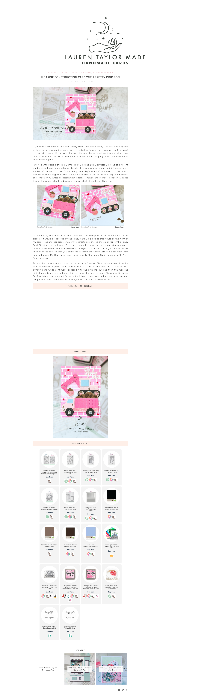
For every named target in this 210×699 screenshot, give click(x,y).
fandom (53, 72)
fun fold (65, 72)
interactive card (81, 72)
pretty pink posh (103, 72)
